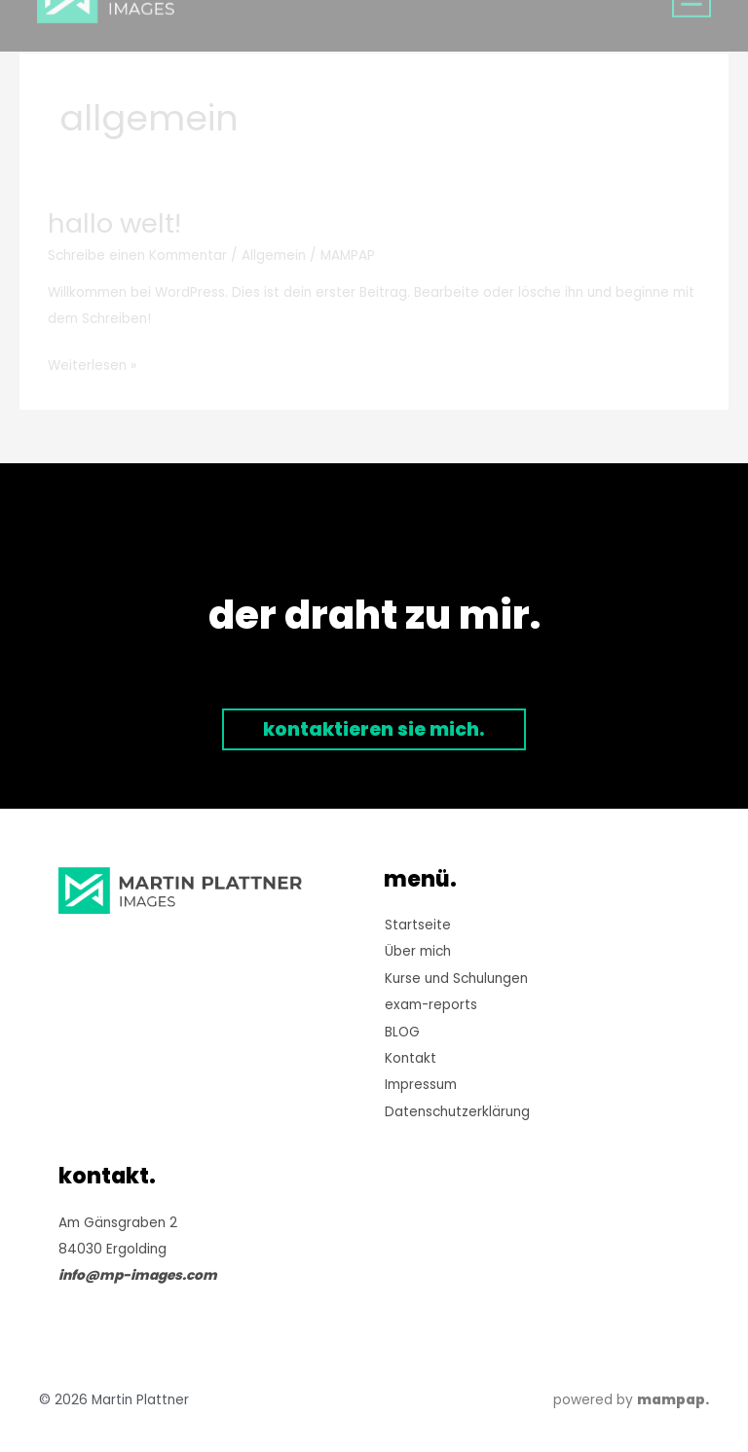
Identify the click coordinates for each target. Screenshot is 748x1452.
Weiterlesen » (92, 363)
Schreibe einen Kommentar (137, 255)
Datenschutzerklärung (457, 1112)
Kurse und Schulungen (456, 978)
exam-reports (431, 1005)
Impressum (421, 1084)
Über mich (418, 951)
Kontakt (410, 1058)
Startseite (418, 925)
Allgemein (274, 255)
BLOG (402, 1032)
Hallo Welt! (114, 223)
